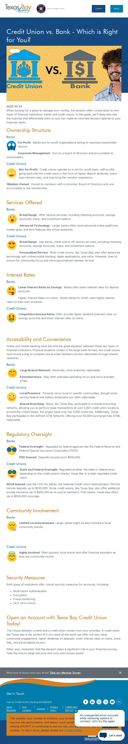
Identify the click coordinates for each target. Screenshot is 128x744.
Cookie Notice (73, 730)
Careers (41, 708)
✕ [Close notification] (75, 711)
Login (98, 8)
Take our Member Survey (65, 672)
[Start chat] (111, 735)
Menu (117, 8)
